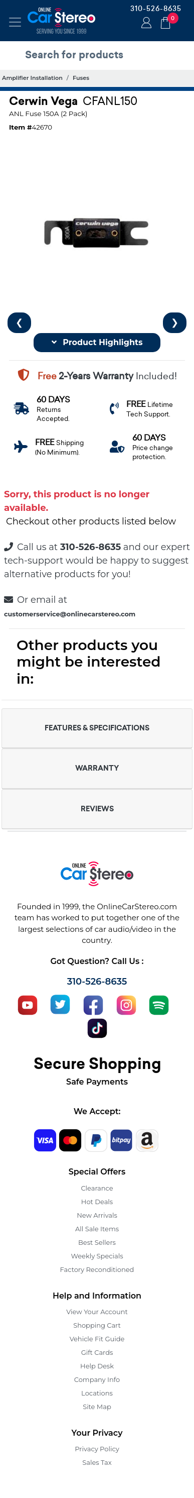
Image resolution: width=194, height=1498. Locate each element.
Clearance (97, 1188)
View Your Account (97, 1312)
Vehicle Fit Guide (97, 1339)
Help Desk (97, 1366)
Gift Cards (97, 1352)
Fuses (81, 77)
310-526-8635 (155, 9)
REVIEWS (97, 808)
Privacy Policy (97, 1449)
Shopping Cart (97, 1325)
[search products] (99, 55)
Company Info (97, 1379)
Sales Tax (96, 1462)
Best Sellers (97, 1242)
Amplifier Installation (32, 77)
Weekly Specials (97, 1256)
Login (144, 24)
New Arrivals (97, 1215)
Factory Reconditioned (97, 1269)
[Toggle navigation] (15, 22)
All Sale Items (97, 1229)
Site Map (97, 1407)
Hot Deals (97, 1202)
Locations (97, 1393)
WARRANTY (97, 768)
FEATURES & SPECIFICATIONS (97, 727)
